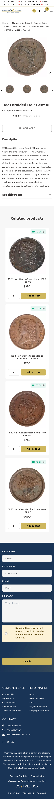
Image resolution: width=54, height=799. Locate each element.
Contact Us (8, 694)
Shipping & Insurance (39, 710)
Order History (9, 702)
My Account (8, 698)
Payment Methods (38, 706)
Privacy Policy (9, 706)
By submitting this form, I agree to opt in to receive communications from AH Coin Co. (29, 633)
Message (7, 596)
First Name (8, 551)
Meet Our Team (36, 698)
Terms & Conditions (11, 710)
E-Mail (6, 581)
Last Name (8, 566)
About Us (33, 694)
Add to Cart (33, 295)
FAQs (32, 702)
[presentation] (24, 650)
